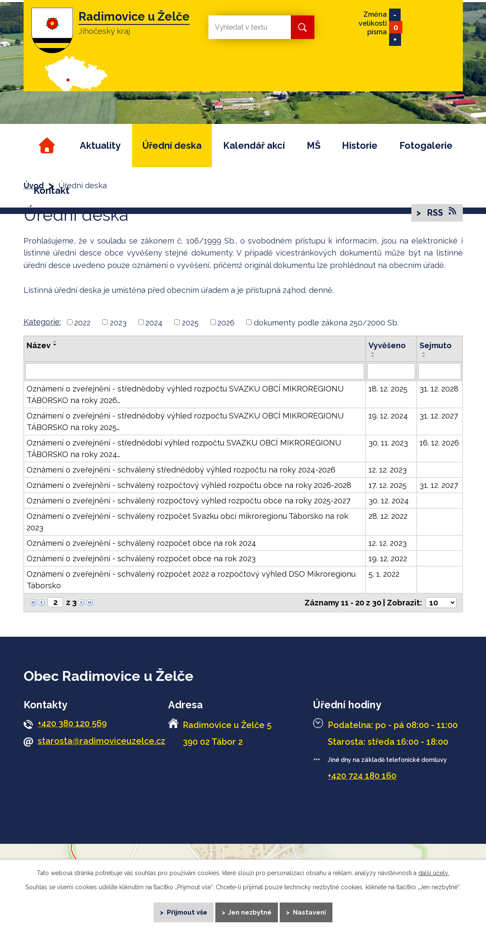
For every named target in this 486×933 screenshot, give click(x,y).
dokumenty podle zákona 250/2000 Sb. (326, 322)
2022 (82, 322)
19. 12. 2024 (388, 415)
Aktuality (100, 145)
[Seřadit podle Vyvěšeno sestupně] (373, 356)
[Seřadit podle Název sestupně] (55, 344)
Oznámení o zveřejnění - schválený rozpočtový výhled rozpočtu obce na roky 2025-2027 (188, 500)
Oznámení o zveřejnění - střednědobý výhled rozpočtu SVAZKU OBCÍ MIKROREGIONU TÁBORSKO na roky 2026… (185, 394)
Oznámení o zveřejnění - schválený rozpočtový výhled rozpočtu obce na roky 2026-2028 (189, 485)
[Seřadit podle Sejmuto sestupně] (424, 356)
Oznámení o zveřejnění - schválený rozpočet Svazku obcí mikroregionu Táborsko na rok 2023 (187, 522)
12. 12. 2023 (387, 469)
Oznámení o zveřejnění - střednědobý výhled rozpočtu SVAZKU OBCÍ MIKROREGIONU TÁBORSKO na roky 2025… (185, 421)
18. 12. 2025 (388, 388)
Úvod (46, 145)
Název (39, 345)
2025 (190, 322)
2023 (118, 322)
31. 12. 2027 (439, 415)
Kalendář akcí (254, 145)
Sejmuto (436, 345)
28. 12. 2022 (388, 516)
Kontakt (51, 190)
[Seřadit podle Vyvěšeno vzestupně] (373, 353)
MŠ (313, 145)
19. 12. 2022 (387, 558)
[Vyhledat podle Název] (194, 371)
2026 (226, 322)
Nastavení (309, 911)
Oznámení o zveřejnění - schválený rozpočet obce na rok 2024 (141, 543)
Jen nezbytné (250, 911)
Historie (359, 145)
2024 (154, 322)
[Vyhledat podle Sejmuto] (439, 371)
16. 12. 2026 (439, 442)
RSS (441, 212)
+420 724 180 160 (362, 775)
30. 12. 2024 (388, 500)
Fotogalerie (426, 145)
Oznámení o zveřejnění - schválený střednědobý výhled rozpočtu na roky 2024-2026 (181, 469)
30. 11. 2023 (388, 442)
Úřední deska (172, 145)
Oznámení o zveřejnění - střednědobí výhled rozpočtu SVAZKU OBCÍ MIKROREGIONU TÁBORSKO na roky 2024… (184, 448)
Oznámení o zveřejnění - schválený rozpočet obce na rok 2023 (141, 558)
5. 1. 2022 (383, 573)
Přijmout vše (186, 911)
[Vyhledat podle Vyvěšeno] (391, 371)
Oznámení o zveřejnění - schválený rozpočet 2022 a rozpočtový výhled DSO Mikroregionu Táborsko (191, 579)
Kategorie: (42, 321)
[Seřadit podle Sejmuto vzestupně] (424, 353)
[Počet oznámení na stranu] (441, 602)
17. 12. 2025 (387, 485)
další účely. (433, 872)
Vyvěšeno (387, 345)
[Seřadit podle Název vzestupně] (55, 341)
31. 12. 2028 (439, 388)
